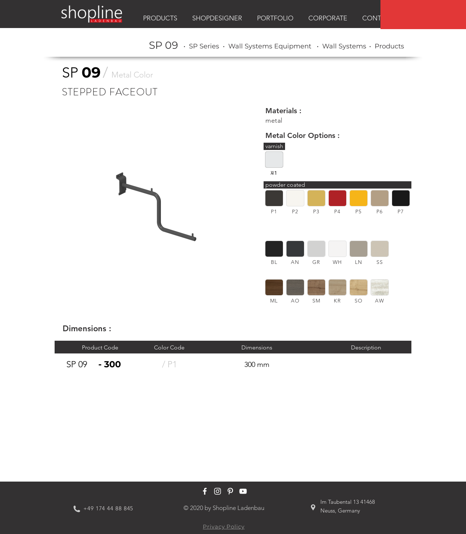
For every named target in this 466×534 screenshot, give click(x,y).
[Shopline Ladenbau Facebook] (204, 491)
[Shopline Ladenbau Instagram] (217, 491)
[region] (423, 14)
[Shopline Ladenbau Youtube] (243, 491)
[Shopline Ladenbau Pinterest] (230, 491)
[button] (274, 198)
